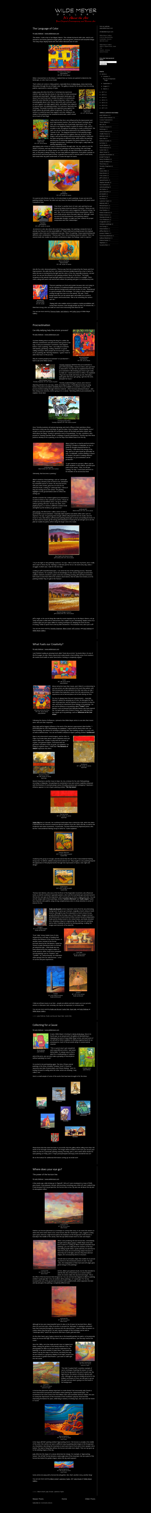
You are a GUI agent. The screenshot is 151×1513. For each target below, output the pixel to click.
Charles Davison (105, 127)
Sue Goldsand (104, 185)
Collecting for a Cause (45, 1025)
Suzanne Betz (104, 245)
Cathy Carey (36, 92)
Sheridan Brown (104, 217)
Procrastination (41, 325)
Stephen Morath (104, 182)
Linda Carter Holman (106, 117)
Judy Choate (78, 1479)
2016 (103, 95)
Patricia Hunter (104, 240)
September (106, 83)
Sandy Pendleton (105, 161)
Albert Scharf (70, 443)
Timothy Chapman (65, 365)
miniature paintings (105, 224)
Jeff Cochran (36, 512)
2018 (103, 74)
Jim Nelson (103, 196)
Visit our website (104, 26)
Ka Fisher (102, 143)
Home (64, 1499)
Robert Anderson (105, 212)
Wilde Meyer (76, 84)
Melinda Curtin (104, 136)
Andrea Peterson (105, 131)
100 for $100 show (78, 1034)
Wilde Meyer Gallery (39, 630)
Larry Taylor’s (49, 1336)
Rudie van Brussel (55, 1009)
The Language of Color (45, 28)
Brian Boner (103, 173)
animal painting (104, 187)
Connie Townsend (105, 120)
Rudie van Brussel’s (55, 909)
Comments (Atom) (46, 1503)
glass (101, 168)
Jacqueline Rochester (106, 154)
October (106, 76)
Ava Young (103, 226)
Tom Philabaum (104, 219)
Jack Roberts (37, 146)
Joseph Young (104, 157)
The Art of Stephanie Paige (109, 79)
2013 (103, 103)
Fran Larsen (103, 175)
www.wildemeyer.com (52, 33)
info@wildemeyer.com (106, 32)
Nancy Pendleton (105, 159)
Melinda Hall (103, 203)
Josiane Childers (104, 233)
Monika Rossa (104, 208)
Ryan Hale (36, 726)
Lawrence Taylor (64, 1479)
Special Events (104, 180)
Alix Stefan (103, 189)
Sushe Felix (65, 1009)
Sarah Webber (104, 145)
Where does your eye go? (47, 1169)
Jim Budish (103, 194)
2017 (103, 92)
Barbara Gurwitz (104, 141)
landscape (103, 129)
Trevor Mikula (104, 122)
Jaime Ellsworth (104, 191)
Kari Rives (102, 198)
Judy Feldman (39, 33)
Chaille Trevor (104, 134)
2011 (103, 108)
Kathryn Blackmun (105, 238)
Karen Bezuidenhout (106, 236)
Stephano (102, 242)
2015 (103, 97)
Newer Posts (38, 1499)
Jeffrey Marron (104, 231)
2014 (103, 100)
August (105, 86)
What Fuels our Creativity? (48, 644)
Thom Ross (103, 164)
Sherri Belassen (104, 147)
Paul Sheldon (104, 210)
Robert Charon (104, 215)
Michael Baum (104, 205)
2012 (103, 105)
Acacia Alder (103, 171)
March (105, 89)
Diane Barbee (104, 229)
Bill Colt (102, 124)
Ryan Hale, (73, 1009)
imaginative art (104, 222)
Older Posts (90, 1499)
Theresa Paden (65, 229)
